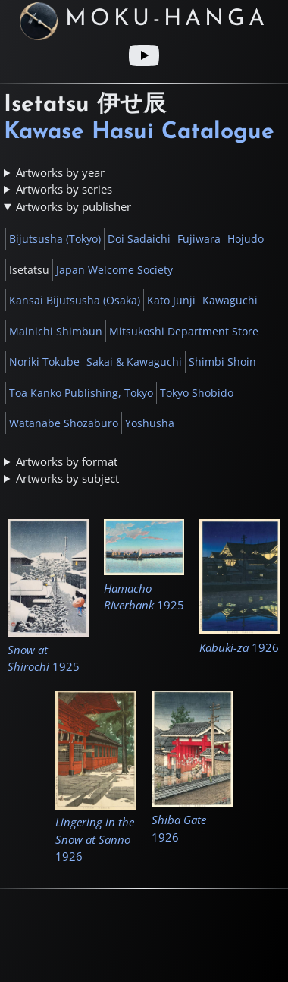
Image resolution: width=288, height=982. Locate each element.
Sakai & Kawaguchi (134, 361)
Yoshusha (149, 423)
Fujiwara (199, 238)
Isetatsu (29, 270)
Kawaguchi (230, 300)
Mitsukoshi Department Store (183, 331)
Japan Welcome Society (114, 270)
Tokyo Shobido (196, 393)
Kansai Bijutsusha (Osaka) (74, 300)
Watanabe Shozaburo (63, 423)
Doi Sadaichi (139, 238)
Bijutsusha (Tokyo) (55, 238)
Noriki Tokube (44, 361)
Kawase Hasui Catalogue (139, 132)
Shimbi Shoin (222, 361)
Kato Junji (171, 300)
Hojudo (245, 238)
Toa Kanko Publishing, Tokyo (81, 393)
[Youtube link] (144, 55)
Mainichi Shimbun (55, 331)
